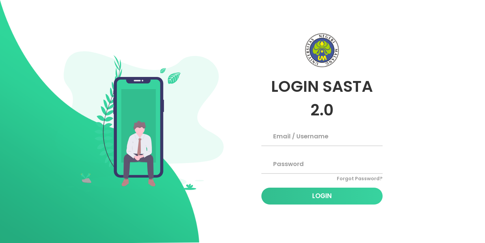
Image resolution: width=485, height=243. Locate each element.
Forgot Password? (360, 178)
